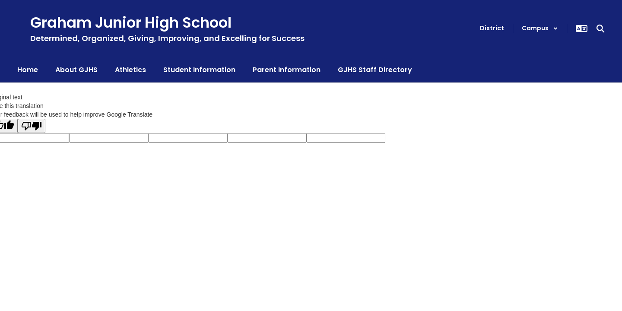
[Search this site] (600, 28)
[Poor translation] (31, 126)
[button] (540, 28)
